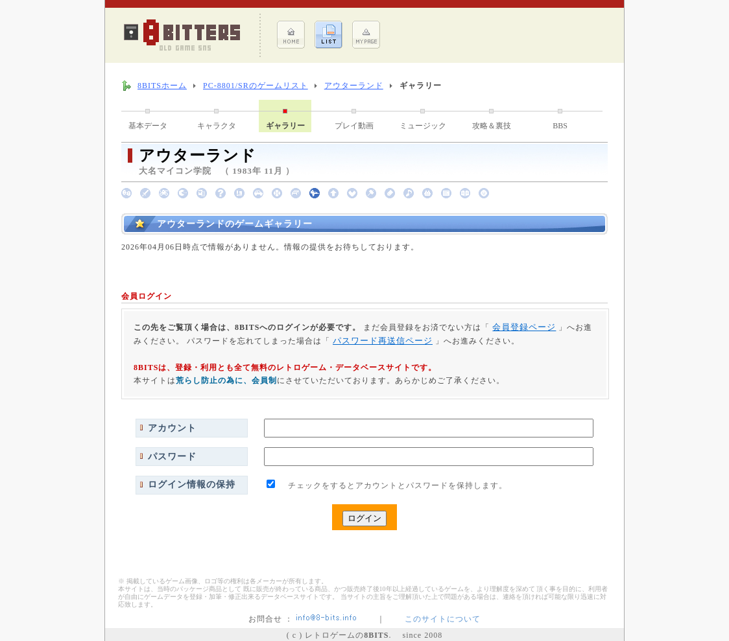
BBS (560, 125)
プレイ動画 (354, 125)
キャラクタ (216, 125)
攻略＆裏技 (491, 125)
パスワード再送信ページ (383, 340)
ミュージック (423, 125)
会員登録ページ (524, 327)
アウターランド (353, 85)
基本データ (147, 125)
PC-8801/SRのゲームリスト (255, 85)
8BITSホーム (162, 85)
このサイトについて (443, 619)
